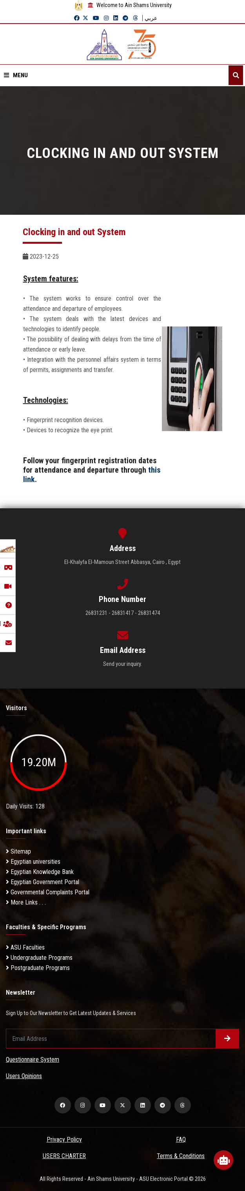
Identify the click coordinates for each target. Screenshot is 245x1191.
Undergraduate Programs (39, 957)
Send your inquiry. (122, 663)
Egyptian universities (33, 861)
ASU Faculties (25, 947)
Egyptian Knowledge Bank (40, 872)
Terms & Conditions (181, 1156)
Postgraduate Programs (38, 968)
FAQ (181, 1139)
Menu (16, 75)
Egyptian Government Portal (42, 882)
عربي (151, 18)
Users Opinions (24, 1076)
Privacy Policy (64, 1139)
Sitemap (18, 851)
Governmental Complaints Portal (47, 892)
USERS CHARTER (64, 1156)
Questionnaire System (32, 1059)
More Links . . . (26, 902)
